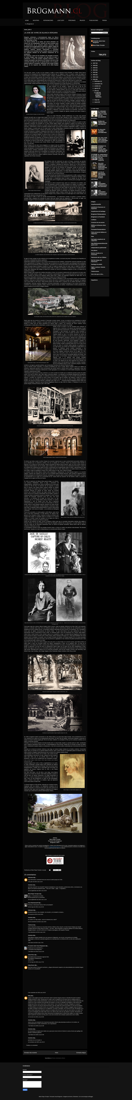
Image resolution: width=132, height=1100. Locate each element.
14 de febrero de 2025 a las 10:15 (36, 1042)
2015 (94, 67)
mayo (96, 99)
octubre (96, 86)
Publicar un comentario (32, 1045)
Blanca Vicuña (72, 170)
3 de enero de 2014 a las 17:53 (35, 942)
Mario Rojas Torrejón (36, 870)
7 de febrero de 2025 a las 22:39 (36, 1025)
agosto (96, 88)
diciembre (97, 81)
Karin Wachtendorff (33, 902)
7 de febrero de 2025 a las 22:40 (36, 1034)
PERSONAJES (72, 20)
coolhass (93, 219)
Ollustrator (75, 1096)
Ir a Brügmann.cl (29, 24)
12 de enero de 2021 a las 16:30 (36, 1017)
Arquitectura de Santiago (98, 211)
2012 (94, 74)
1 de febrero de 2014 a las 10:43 (36, 951)
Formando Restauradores (98, 229)
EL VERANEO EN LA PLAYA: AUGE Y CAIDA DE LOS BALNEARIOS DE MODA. (99, 115)
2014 (94, 70)
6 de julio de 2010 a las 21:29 (35, 881)
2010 (94, 79)
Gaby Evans (31, 965)
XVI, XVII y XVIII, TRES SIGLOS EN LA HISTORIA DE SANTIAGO (103, 140)
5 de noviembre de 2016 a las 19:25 (37, 992)
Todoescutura (95, 271)
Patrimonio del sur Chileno (98, 257)
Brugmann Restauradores (98, 214)
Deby (29, 995)
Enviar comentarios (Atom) (58, 1058)
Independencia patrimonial (98, 247)
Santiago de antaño (96, 264)
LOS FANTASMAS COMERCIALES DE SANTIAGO (102, 184)
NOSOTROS (36, 20)
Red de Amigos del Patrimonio (96, 261)
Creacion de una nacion (98, 222)
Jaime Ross (31, 954)
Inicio (56, 1052)
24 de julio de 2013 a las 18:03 (35, 914)
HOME (27, 20)
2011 (94, 77)
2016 (94, 65)
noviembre (97, 83)
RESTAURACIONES (48, 20)
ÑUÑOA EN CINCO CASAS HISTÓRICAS (102, 123)
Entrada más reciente (30, 1052)
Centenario (73, 258)
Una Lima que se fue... (97, 274)
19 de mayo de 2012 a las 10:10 (36, 907)
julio (95, 90)
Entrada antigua (81, 1052)
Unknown (30, 877)
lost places (94, 250)
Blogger (91, 1096)
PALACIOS (82, 20)
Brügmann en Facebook (98, 217)
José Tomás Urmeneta (34, 156)
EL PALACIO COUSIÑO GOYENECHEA (102, 131)
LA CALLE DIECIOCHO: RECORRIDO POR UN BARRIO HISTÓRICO (98, 175)
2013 (94, 72)
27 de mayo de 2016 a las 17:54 (36, 962)
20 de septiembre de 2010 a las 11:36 (37, 899)
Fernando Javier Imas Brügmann (36, 945)
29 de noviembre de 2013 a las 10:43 (37, 921)
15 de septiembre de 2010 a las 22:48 (37, 890)
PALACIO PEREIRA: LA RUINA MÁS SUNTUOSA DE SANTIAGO (102, 166)
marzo (96, 102)
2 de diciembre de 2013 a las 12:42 (36, 932)
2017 (94, 63)
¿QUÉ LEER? (60, 20)
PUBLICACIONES (93, 20)
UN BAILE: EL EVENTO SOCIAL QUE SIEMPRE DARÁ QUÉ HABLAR (102, 148)
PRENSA (104, 20)
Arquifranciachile (96, 204)
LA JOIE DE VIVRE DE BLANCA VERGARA (97, 94)
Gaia (92, 236)
